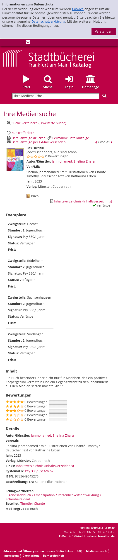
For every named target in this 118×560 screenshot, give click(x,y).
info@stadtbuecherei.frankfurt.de (92, 536)
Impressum (11, 556)
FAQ (79, 551)
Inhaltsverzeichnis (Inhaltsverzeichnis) (45, 466)
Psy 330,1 (32, 471)
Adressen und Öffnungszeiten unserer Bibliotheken (38, 551)
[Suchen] (104, 96)
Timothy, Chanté (32, 503)
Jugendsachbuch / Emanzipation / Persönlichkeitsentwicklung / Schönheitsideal (53, 497)
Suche (48, 87)
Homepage (90, 87)
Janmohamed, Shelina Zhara (73, 161)
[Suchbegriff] (55, 96)
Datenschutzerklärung (48, 21)
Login (69, 87)
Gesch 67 (46, 471)
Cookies (78, 9)
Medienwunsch (96, 551)
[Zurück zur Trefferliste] (20, 133)
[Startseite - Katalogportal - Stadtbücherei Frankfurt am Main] (48, 58)
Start (26, 87)
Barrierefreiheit (53, 556)
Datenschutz (30, 556)
